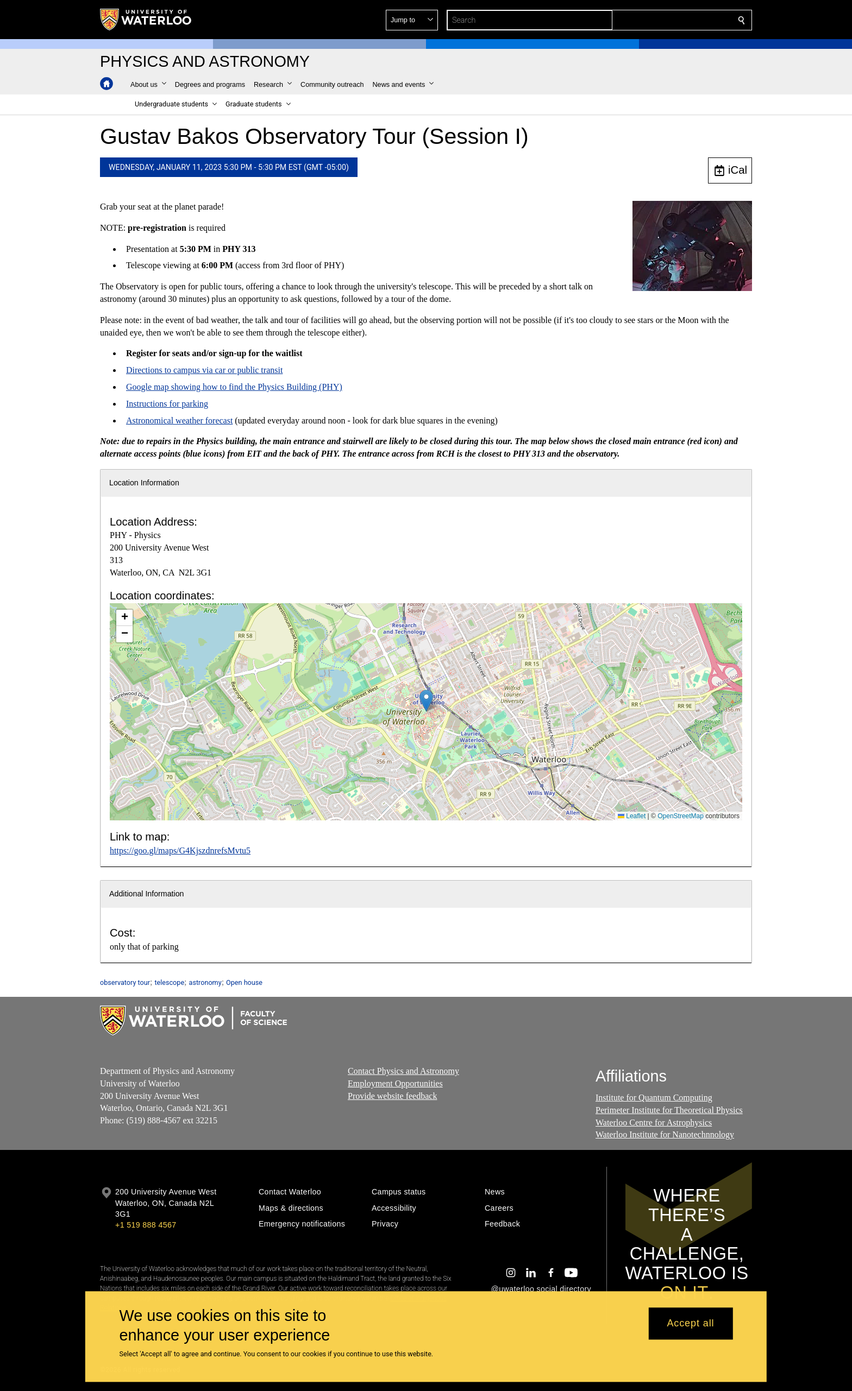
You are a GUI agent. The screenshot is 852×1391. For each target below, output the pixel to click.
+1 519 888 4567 (145, 1225)
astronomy (205, 982)
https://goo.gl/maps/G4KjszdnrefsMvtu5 (180, 850)
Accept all (690, 1323)
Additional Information (146, 893)
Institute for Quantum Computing (654, 1097)
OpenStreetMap (680, 816)
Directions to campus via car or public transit (204, 370)
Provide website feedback (392, 1096)
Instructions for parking (167, 403)
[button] (662, 20)
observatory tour (125, 982)
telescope (169, 982)
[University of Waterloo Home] (146, 19)
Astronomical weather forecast (179, 420)
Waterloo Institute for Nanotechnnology (665, 1135)
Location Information (144, 482)
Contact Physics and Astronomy (403, 1071)
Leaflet (632, 816)
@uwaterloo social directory (541, 1289)
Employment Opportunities (395, 1083)
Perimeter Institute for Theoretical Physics (669, 1110)
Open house (244, 982)
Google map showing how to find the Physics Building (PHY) (234, 386)
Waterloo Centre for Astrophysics (654, 1122)
